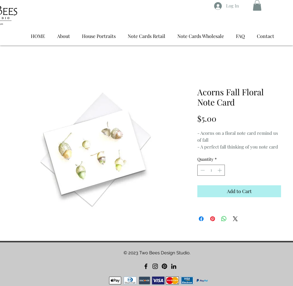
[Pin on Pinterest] (212, 218)
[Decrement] (202, 170)
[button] (257, 5)
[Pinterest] (164, 266)
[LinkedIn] (173, 266)
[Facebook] (145, 266)
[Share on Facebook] (201, 218)
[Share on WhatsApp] (224, 218)
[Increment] (220, 170)
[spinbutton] (211, 170)
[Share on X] (235, 218)
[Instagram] (155, 266)
